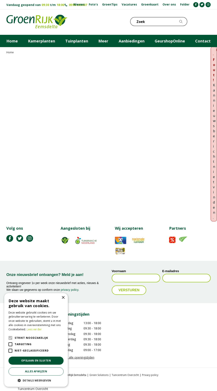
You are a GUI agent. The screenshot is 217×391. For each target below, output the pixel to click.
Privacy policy (150, 375)
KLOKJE (197, 21)
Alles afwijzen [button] (36, 371)
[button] (36, 380)
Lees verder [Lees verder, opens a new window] (34, 329)
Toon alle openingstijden (77, 357)
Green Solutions (98, 375)
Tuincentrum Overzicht (125, 375)
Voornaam (119, 271)
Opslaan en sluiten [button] (36, 360)
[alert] (36, 340)
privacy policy (69, 289)
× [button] (63, 297)
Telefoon (207, 21)
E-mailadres (170, 271)
